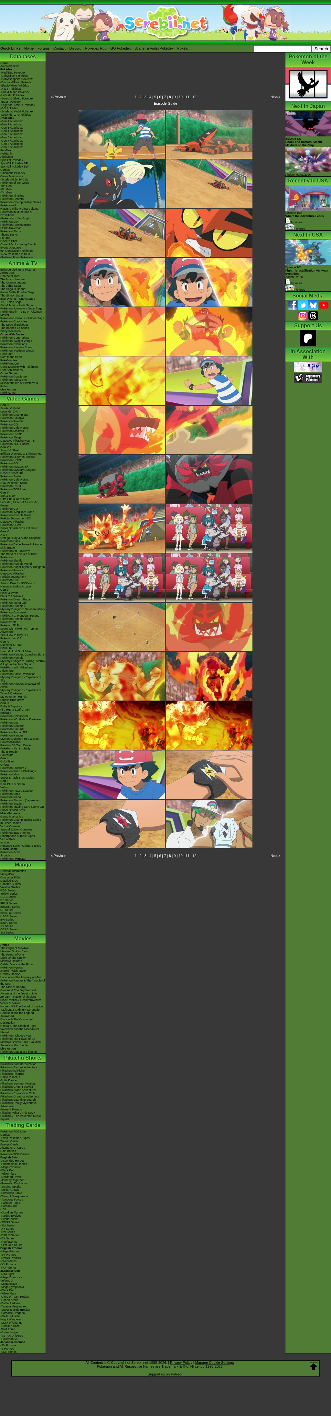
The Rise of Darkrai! (13, 987)
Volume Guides (10, 887)
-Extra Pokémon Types (15, 1138)
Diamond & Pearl (11, 644)
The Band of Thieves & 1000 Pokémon (18, 555)
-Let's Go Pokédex (12, 95)
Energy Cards (9, 1144)
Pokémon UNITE (11, 434)
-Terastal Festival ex (13, 1306)
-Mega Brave (8, 1283)
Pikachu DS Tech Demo (15, 745)
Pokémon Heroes (11, 967)
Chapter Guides (10, 884)
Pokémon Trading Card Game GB (22, 806)
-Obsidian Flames (11, 1212)
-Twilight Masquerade (14, 1196)
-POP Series (8, 1267)
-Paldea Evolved (11, 1215)
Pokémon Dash (10, 722)
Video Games (22, 398)
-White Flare (8, 1173)
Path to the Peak (11, 357)
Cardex (5, 169)
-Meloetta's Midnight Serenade (20, 1009)
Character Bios (10, 276)
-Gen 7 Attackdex (11, 140)
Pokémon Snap (10, 793)
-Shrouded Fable (11, 1193)
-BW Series (7, 1232)
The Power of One (12, 954)
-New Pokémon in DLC (15, 254)
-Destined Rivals (11, 1176)
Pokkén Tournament (13, 576)
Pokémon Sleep (10, 437)
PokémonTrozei (10, 742)
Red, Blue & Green (12, 784)
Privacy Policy (181, 1362)
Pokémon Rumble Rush (15, 515)
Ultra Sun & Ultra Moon (15, 499)
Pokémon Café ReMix (14, 427)
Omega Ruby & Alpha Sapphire (20, 538)
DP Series (6, 909)
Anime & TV (22, 263)
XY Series (6, 926)
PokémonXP (8, 205)
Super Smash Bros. (13, 810)
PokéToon (6, 353)
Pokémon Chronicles (13, 321)
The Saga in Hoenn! (13, 289)
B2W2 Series (8, 922)
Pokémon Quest (10, 525)
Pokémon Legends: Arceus (17, 456)
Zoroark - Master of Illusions (18, 996)
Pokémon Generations (14, 337)
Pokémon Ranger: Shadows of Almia (20, 685)
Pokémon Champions (14, 414)
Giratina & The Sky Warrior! (18, 990)
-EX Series (7, 1238)
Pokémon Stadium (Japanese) (19, 800)
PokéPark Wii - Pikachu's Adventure (16, 669)
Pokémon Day (9, 221)
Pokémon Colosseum (14, 716)
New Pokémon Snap (13, 482)
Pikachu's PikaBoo (12, 1073)
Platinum (6, 648)
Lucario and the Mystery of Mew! (21, 977)
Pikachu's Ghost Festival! (16, 1086)
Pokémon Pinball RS (13, 732)
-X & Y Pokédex (10, 88)
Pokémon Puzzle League (16, 790)
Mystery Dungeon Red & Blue (19, 738)
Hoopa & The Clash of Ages (18, 1025)
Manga (23, 864)
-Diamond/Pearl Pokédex (16, 82)
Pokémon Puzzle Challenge (18, 771)
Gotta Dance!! (9, 1080)
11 (187, 97)
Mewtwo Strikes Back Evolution (20, 1042)
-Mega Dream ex (11, 1277)
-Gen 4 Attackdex (11, 131)
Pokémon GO (9, 424)
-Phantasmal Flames (13, 1164)
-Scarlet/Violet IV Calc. (14, 179)
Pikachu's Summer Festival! (18, 1083)
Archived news (9, 66)
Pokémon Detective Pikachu (18, 1051)
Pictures (295, 228)
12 (194, 97)
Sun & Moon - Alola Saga (16, 305)
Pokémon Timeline (12, 195)
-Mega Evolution (10, 1167)
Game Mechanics (11, 176)
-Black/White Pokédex (14, 85)
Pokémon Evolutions (13, 344)
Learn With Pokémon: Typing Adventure (18, 630)
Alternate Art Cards (12, 1147)
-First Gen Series (11, 1245)
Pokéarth (184, 48)
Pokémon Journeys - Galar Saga (21, 308)
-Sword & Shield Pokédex (16, 98)
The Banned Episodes (14, 328)
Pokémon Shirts (10, 231)
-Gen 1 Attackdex (11, 121)
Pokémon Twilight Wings (16, 340)
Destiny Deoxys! (10, 974)
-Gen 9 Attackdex (11, 147)
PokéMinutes (8, 360)
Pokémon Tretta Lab (13, 602)
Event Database (10, 247)
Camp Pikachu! (10, 1077)
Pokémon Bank (10, 541)
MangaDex (7, 874)
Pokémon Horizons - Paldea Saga (22, 318)
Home (29, 48)
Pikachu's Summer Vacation (18, 1064)
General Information (13, 871)
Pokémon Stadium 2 (13, 768)
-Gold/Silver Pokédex (14, 75)
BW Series (7, 919)
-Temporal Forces (11, 1199)
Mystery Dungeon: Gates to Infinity (22, 609)
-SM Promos (8, 1261)
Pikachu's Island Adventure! (18, 1090)
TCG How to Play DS (14, 635)
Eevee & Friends (11, 1109)
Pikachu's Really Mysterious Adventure (18, 1104)
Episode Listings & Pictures (18, 269)
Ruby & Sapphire (11, 706)
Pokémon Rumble (12, 657)
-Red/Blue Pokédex (13, 72)
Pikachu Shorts (23, 1058)
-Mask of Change (11, 1322)
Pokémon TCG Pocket (14, 444)
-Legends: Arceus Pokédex (17, 105)
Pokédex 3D (8, 622)
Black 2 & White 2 (11, 596)
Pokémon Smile (10, 476)
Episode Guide (165, 103)
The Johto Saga (10, 285)
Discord (75, 48)
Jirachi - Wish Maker (13, 970)
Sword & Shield (10, 450)
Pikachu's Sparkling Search (18, 1099)
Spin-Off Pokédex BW (14, 166)
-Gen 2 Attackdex (11, 124)
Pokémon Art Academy (15, 550)
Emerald (5, 712)
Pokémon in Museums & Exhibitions (16, 213)
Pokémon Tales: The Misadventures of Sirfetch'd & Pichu (19, 383)
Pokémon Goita (10, 852)
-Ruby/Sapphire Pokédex (16, 79)
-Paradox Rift (8, 1206)
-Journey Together (12, 1180)
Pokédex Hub (96, 48)
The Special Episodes (14, 324)
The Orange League (13, 282)
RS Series (7, 900)
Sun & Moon (8, 495)
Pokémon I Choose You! (16, 1035)
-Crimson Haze (10, 1326)
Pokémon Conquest (13, 612)
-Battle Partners (10, 1303)
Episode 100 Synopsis (304, 217)
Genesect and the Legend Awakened (17, 1014)
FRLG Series (8, 903)
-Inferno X (6, 1280)
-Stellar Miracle (10, 1316)
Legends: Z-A (9, 411)
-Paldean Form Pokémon (16, 257)
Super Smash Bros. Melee (17, 777)
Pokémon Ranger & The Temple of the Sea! (22, 982)
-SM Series (7, 1225)
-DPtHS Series (9, 1235)
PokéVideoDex (9, 363)
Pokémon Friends (11, 421)
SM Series (7, 932)
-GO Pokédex (9, 108)
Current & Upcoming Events (18, 244)
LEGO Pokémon (11, 228)
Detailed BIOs (9, 880)
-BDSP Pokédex (10, 101)
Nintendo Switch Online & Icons (20, 845)
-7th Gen (6, 192)
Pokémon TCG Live (13, 489)
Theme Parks (9, 234)
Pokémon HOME (11, 460)
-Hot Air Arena (9, 1300)
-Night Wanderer (11, 1319)
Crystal (4, 764)
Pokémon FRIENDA (13, 858)
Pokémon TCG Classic (15, 1154)
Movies (23, 938)
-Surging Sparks (10, 1186)
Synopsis (293, 283)
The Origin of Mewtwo (14, 948)
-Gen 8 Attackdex (11, 143)
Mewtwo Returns (11, 961)
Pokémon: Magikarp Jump (17, 512)
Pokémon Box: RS (12, 729)
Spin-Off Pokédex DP (14, 163)
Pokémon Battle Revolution (18, 674)
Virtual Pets (7, 839)
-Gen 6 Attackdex (11, 137)
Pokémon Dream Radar (15, 599)
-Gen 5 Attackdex (11, 134)
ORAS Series (9, 929)
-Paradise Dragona (12, 1313)
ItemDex (5, 150)
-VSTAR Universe (11, 1335)
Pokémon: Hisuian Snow (16, 347)
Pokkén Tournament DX (15, 518)
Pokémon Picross (11, 570)
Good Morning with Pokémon (19, 366)
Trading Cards (22, 1125)
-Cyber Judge (9, 1332)
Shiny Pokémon (10, 331)
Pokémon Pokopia (12, 418)
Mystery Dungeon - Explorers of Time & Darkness (20, 692)
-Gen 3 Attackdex (11, 127)
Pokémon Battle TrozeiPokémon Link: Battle (21, 546)
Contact (59, 48)
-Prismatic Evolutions (13, 1183)
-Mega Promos (9, 1251)
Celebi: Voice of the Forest (17, 964)
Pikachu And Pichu (12, 1070)
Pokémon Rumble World (16, 563)
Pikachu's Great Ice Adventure (19, 1096)
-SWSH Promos (10, 1257)
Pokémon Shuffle (11, 560)
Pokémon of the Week (14, 182)
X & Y (4, 534)
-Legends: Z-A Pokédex (15, 114)
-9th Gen (6, 186)
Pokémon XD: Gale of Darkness (21, 719)
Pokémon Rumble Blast (15, 619)
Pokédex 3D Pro (11, 625)
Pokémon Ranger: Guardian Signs (22, 654)
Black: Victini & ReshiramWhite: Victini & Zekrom (20, 1001)
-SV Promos (8, 1254)
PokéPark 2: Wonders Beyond (19, 615)
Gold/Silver (7, 761)
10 (181, 97)
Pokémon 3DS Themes (15, 832)
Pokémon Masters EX (14, 431)
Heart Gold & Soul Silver (16, 651)
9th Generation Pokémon (16, 250)
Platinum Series (10, 913)
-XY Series (7, 1228)
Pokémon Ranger (11, 735)
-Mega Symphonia (12, 1287)
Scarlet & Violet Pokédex (154, 48)
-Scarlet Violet (9, 1219)
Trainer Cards (9, 1141)
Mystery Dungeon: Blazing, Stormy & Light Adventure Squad (22, 662)
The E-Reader (9, 751)
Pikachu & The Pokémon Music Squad (20, 1117)
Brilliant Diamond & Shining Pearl (21, 453)
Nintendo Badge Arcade (15, 586)
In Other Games (10, 823)
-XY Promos (8, 1264)
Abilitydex (6, 156)
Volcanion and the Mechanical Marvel (19, 1030)
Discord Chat (8, 241)
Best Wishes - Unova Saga (17, 298)
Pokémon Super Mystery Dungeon (22, 567)
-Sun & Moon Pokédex (14, 92)
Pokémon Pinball (11, 797)
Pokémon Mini (9, 774)
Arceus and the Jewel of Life (18, 993)
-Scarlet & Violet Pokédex (16, 111)
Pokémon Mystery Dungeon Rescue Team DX (18, 471)
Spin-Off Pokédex (11, 160)
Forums (43, 48)
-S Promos (7, 1348)
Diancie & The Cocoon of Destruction (16, 1021)
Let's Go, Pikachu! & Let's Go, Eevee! (19, 504)
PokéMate (7, 755)
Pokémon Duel (9, 580)
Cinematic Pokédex (13, 173)
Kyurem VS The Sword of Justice (21, 1006)
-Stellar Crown (9, 1189)
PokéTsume (8, 392)
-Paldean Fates (10, 1202)
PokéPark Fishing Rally (15, 748)
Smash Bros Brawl (12, 700)
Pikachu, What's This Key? (17, 1112)
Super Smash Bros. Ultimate (18, 528)
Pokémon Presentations (15, 224)
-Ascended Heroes (12, 1160)
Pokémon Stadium (12, 803)
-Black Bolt (7, 1170)
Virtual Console (10, 826)
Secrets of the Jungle (14, 1045)
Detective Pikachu (12, 521)
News (4, 62)
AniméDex (7, 272)
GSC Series (8, 897)
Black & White (9, 593)
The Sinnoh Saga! (12, 295)
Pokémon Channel (12, 725)
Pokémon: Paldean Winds (17, 350)
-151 (3, 1209)
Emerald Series (10, 906)
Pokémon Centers (12, 199)
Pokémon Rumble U (13, 606)
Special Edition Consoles (16, 829)
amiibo (4, 842)
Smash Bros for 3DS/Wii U (17, 583)
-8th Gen (6, 189)
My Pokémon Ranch (13, 696)
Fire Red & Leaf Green (15, 709)
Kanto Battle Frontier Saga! (18, 292)
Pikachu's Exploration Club (17, 1093)
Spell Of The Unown (13, 957)
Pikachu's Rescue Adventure (18, 1067)
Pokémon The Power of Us (17, 1038)
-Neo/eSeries (8, 1241)
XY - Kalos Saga (11, 302)
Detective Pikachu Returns (17, 440)
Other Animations (11, 370)
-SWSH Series (9, 1222)
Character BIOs (10, 877)
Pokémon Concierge (13, 376)
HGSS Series (9, 916)
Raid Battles (8, 1151)
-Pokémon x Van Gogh (14, 218)
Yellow (4, 787)
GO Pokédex (120, 48)
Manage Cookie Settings (214, 1362)
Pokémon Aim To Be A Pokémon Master (21, 313)
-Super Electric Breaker (15, 1309)
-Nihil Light (7, 1274)
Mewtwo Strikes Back (14, 951)
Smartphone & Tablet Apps (17, 836)
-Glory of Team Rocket (14, 1296)
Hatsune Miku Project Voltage (19, 208)
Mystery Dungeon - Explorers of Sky (20, 679)
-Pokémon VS (9, 1339)
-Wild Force (7, 1329)
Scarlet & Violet (10, 408)
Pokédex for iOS (11, 638)
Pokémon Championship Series (20, 202)
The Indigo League (12, 279)
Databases (23, 56)
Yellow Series (9, 893)
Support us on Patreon (165, 1374)
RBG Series (8, 890)
